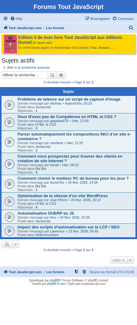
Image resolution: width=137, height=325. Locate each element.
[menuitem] (16, 18)
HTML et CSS (45, 124)
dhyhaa (55, 103)
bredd (54, 165)
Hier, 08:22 (70, 165)
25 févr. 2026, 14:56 (83, 182)
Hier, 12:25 (75, 143)
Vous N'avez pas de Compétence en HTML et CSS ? (67, 116)
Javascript (43, 107)
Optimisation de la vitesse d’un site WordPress (63, 195)
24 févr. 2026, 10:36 (75, 217)
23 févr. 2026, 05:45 (83, 231)
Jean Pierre (58, 200)
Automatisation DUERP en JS (46, 213)
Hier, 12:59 (80, 121)
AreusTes (57, 182)
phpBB (54, 280)
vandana (56, 143)
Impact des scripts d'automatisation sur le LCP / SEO (68, 227)
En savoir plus (42, 42)
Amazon (104, 47)
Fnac (93, 47)
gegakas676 (59, 121)
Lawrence (57, 231)
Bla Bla (40, 168)
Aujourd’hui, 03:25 (78, 103)
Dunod (83, 47)
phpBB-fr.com (56, 283)
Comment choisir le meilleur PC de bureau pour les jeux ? (73, 178)
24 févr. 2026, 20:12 (86, 200)
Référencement (46, 235)
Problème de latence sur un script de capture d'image (69, 99)
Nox (53, 217)
